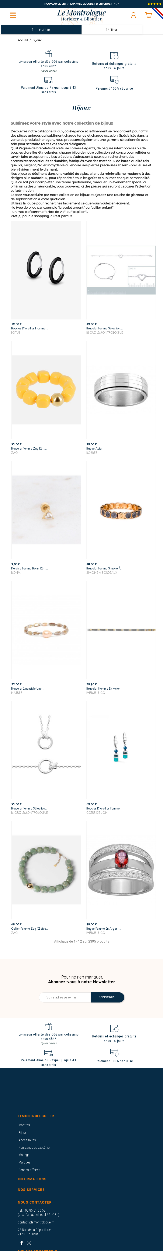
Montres (24, 1125)
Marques (25, 1162)
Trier (111, 30)
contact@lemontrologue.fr (36, 1222)
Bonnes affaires (29, 1170)
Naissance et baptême (34, 1147)
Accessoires (27, 1140)
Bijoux (23, 1133)
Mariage (24, 1155)
